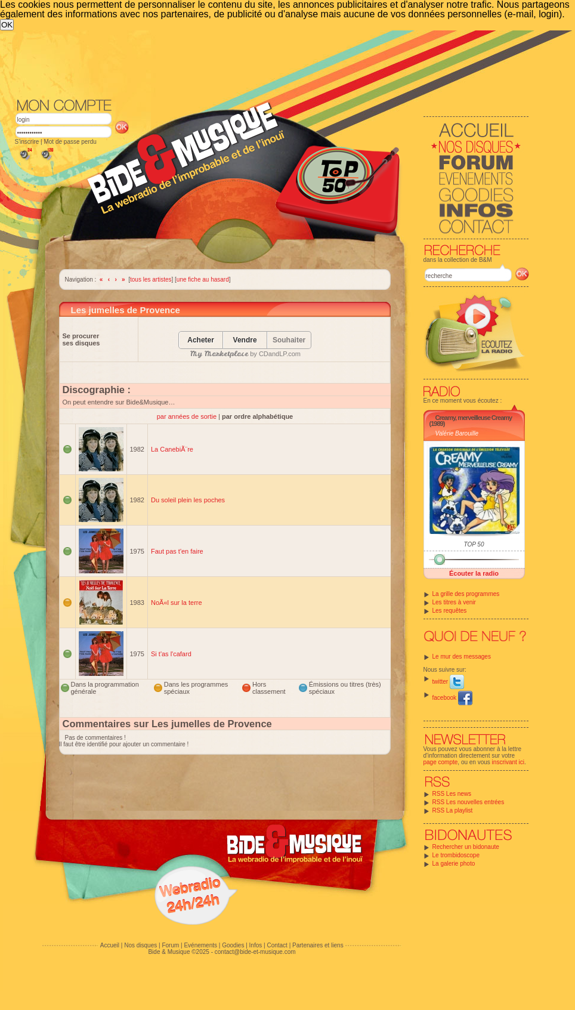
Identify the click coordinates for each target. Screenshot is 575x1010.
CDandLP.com (280, 353)
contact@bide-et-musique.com (255, 952)
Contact (277, 945)
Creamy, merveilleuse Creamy (473, 417)
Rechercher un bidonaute (465, 847)
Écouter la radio (474, 573)
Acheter (200, 340)
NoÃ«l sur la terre (176, 602)
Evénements (200, 945)
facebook (452, 697)
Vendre (245, 340)
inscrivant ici (508, 762)
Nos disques (140, 945)
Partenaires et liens (318, 945)
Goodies (233, 945)
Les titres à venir (454, 602)
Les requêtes (449, 610)
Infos (255, 945)
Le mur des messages (461, 656)
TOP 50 (474, 544)
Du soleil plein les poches (188, 500)
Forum (170, 945)
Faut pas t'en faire (177, 551)
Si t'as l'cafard (171, 653)
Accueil (109, 945)
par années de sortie (187, 416)
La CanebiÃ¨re (172, 449)
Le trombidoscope (456, 855)
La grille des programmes (466, 594)
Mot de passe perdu (70, 141)
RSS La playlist (452, 810)
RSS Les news (452, 793)
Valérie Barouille (456, 433)
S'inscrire (27, 141)
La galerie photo (453, 863)
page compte (440, 762)
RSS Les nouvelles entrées (468, 802)
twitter (448, 681)
